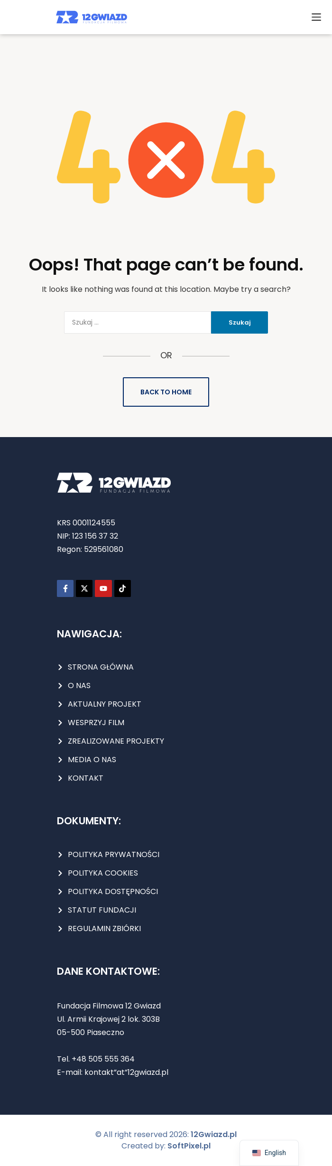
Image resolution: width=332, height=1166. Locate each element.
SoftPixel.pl (189, 1145)
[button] (316, 17)
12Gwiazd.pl (214, 1134)
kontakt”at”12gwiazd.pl (126, 1072)
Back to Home (166, 392)
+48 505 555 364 (102, 1059)
